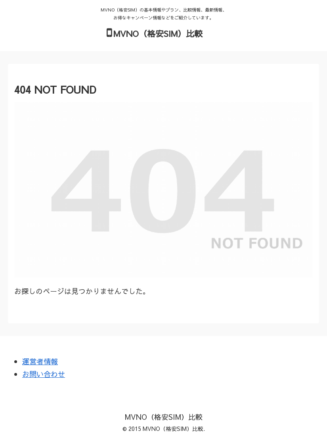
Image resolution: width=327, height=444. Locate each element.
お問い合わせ (43, 374)
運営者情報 (40, 361)
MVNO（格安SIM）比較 (158, 33)
